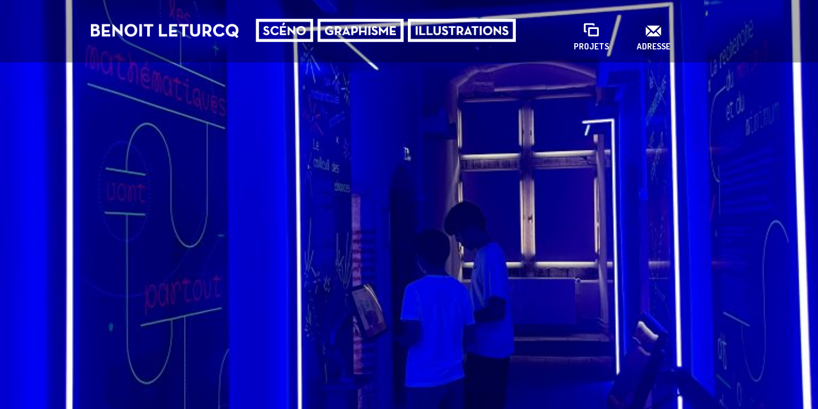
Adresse (653, 46)
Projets (591, 46)
